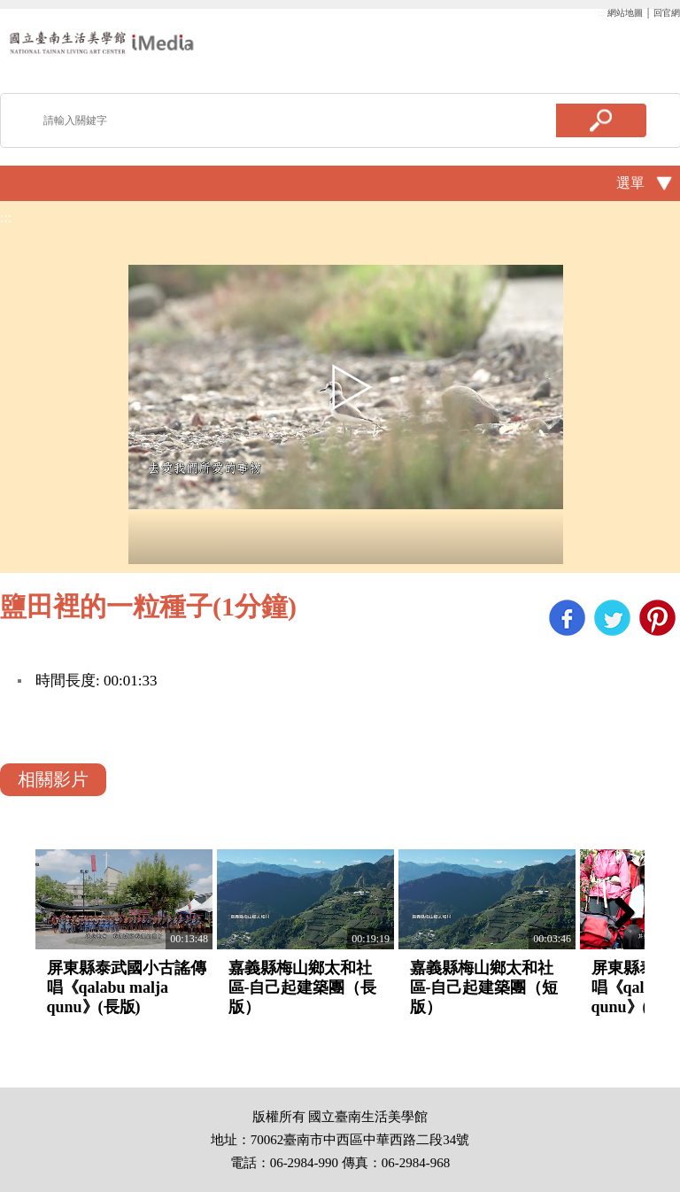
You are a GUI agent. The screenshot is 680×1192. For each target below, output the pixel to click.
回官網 (666, 13)
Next (618, 912)
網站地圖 (625, 13)
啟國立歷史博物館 (102, 42)
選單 (630, 182)
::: (601, 13)
